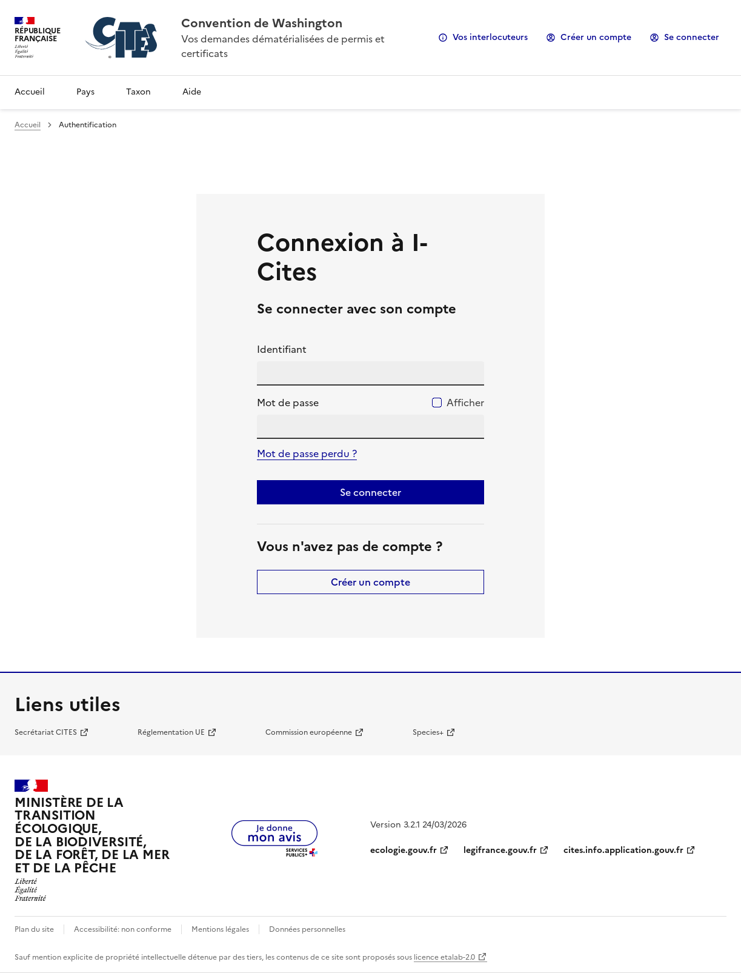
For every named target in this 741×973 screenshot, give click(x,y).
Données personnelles (307, 929)
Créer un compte (595, 37)
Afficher (465, 402)
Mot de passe (288, 402)
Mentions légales (220, 929)
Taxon (138, 91)
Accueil (30, 91)
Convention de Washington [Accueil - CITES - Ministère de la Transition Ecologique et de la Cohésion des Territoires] (261, 23)
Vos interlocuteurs (490, 37)
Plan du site (34, 929)
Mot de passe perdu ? (307, 453)
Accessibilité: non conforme (122, 929)
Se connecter (691, 37)
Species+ (428, 732)
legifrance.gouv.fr (500, 850)
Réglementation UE (171, 732)
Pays (85, 91)
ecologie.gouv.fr (403, 850)
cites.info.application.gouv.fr (623, 850)
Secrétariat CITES (46, 732)
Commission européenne (308, 732)
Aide (191, 91)
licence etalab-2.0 (444, 957)
